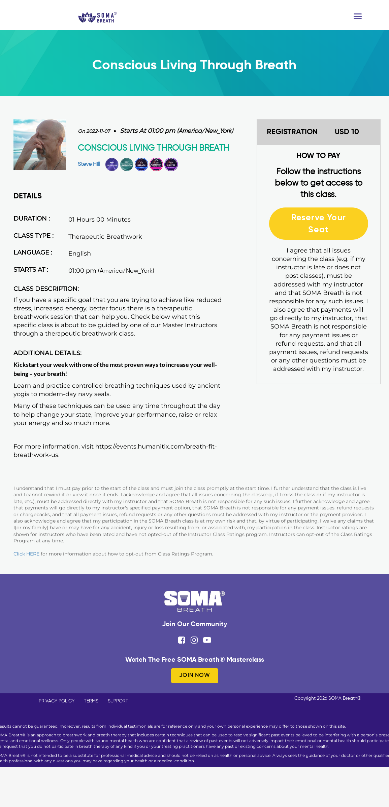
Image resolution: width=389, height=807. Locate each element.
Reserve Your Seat (318, 223)
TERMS (91, 701)
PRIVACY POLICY (56, 701)
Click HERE (26, 554)
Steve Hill (89, 164)
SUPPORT (118, 701)
